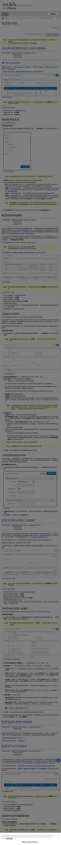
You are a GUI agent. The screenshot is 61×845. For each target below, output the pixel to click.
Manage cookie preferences (30, 842)
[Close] (58, 835)
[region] (30, 839)
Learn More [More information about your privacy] (9, 838)
